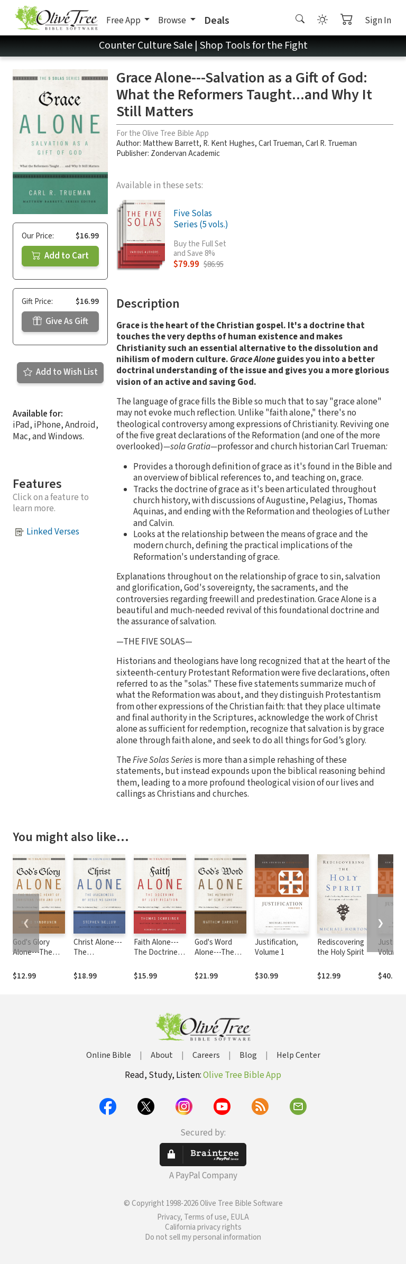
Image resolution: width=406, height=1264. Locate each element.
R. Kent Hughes (229, 143)
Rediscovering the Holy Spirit (340, 947)
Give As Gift (60, 321)
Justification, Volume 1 (276, 947)
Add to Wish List (60, 372)
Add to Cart (60, 256)
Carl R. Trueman (331, 143)
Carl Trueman (280, 143)
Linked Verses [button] (52, 531)
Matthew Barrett (171, 143)
